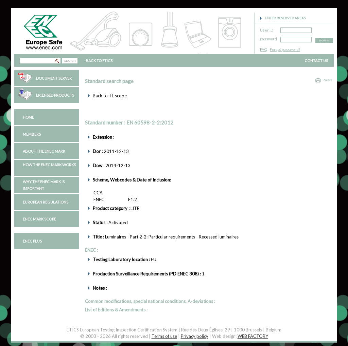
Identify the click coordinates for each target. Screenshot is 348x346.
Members (32, 134)
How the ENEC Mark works (49, 164)
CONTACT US (316, 60)
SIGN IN (324, 40)
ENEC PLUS (32, 241)
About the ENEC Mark (44, 151)
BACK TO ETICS (99, 60)
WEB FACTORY (253, 336)
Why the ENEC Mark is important (44, 185)
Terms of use (164, 336)
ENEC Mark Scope (39, 219)
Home (28, 117)
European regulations (45, 202)
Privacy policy (194, 336)
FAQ (263, 49)
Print (328, 80)
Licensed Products (55, 95)
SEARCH (69, 60)
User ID (266, 29)
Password (268, 38)
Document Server (54, 78)
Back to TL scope (110, 95)
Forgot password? (285, 49)
